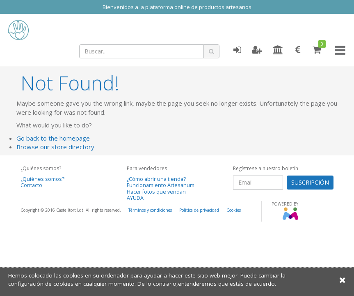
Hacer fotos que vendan (156, 191)
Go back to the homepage (53, 138)
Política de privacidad (199, 210)
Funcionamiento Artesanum (160, 185)
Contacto (31, 185)
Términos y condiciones (150, 210)
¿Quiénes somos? (42, 179)
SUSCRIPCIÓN (310, 182)
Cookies (233, 210)
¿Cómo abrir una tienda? (156, 179)
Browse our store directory (55, 147)
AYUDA (135, 197)
